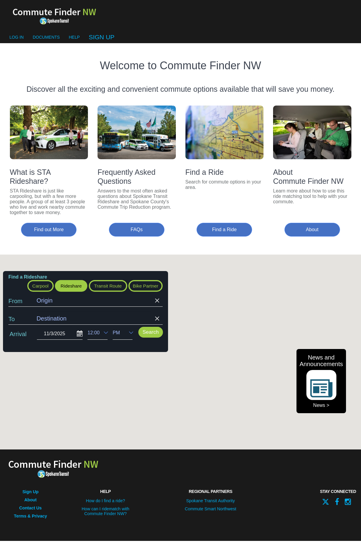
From (15, 305)
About (30, 502)
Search (151, 336)
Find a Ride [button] (224, 232)
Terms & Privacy (30, 518)
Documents (46, 40)
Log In (17, 40)
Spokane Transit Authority (211, 503)
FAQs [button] (137, 232)
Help (74, 40)
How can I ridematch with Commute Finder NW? (105, 514)
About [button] (312, 232)
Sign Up (102, 40)
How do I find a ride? (105, 503)
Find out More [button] (49, 232)
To (11, 323)
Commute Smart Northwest (210, 511)
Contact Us (31, 510)
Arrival (18, 338)
